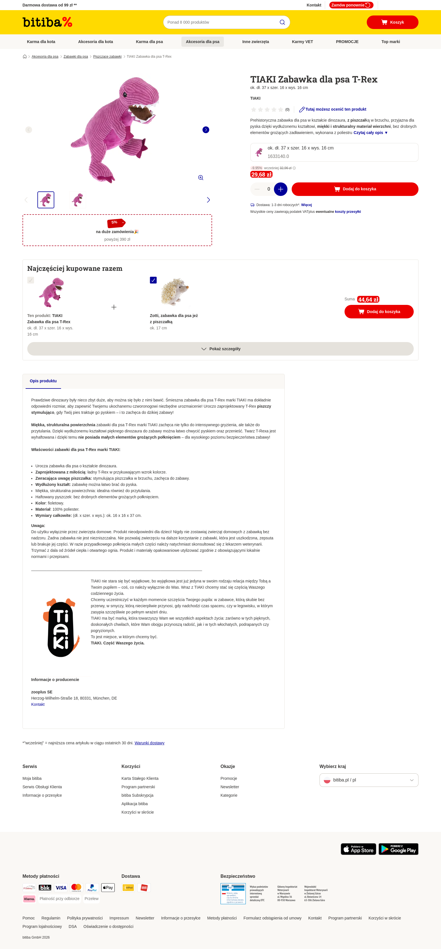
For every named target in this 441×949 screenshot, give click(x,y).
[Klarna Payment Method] (29, 899)
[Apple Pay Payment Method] (108, 888)
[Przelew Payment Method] (92, 899)
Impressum (119, 918)
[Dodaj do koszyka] (355, 189)
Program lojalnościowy (42, 926)
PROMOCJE (347, 41)
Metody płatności (222, 918)
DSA (73, 926)
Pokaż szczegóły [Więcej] (221, 348)
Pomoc (28, 918)
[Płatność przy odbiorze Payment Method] (60, 899)
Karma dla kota (41, 41)
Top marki (390, 41)
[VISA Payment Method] (61, 888)
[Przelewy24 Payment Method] (29, 888)
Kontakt (314, 5)
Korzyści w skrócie (138, 812)
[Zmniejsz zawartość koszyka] (257, 189)
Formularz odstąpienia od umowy (273, 918)
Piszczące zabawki (107, 57)
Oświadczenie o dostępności (108, 926)
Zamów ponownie (351, 5)
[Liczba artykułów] (268, 189)
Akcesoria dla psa (202, 41)
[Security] (233, 894)
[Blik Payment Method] (45, 888)
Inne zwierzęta (255, 41)
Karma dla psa (149, 41)
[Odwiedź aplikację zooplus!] (358, 853)
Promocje (228, 778)
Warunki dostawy (150, 743)
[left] (28, 129)
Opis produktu (43, 381)
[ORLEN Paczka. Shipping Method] (144, 888)
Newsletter (229, 787)
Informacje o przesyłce (42, 795)
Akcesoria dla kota (95, 41)
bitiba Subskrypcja (138, 795)
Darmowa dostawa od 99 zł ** (49, 5)
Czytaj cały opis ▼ (371, 132)
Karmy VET (302, 41)
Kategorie (228, 795)
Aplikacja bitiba (135, 803)
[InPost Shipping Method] (128, 888)
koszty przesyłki (348, 212)
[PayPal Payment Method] (92, 888)
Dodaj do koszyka (385, 312)
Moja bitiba (32, 778)
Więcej (306, 205)
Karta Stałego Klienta (140, 778)
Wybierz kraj (333, 766)
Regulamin (51, 918)
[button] (294, 168)
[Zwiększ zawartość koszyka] (280, 189)
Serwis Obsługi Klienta (42, 787)
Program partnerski (138, 787)
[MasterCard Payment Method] (76, 888)
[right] (205, 129)
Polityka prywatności (85, 918)
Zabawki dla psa (76, 57)
